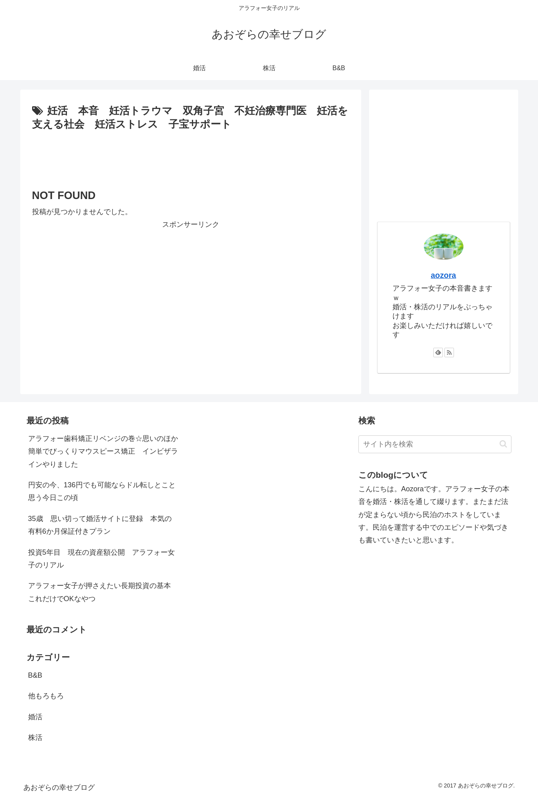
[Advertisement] (190, 155)
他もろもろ (46, 696)
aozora (443, 275)
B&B (35, 675)
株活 (35, 737)
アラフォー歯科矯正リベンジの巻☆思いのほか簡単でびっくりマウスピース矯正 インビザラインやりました (103, 451)
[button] (503, 443)
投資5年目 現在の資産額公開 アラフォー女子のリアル (101, 558)
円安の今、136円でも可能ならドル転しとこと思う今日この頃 (102, 491)
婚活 (35, 717)
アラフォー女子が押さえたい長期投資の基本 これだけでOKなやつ (103, 592)
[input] (435, 444)
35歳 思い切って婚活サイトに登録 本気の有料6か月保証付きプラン (100, 525)
